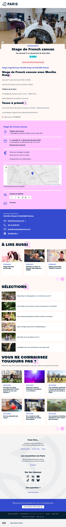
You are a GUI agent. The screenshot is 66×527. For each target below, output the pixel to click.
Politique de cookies (28, 516)
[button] (32, 173)
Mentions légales (13, 513)
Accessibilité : (32, 513)
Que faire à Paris (16, 523)
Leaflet (45, 184)
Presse (48, 513)
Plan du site (40, 516)
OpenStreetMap (54, 184)
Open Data (55, 513)
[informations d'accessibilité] (20, 197)
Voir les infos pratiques (33, 62)
